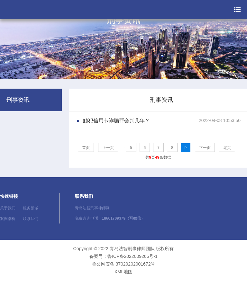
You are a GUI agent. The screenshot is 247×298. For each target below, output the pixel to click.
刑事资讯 (161, 100)
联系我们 (30, 218)
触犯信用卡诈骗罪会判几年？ (116, 120)
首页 (86, 147)
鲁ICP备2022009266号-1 (132, 256)
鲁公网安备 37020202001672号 (123, 264)
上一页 (108, 147)
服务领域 (30, 208)
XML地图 (123, 271)
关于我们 (7, 208)
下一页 (205, 147)
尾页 (227, 147)
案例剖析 (7, 218)
